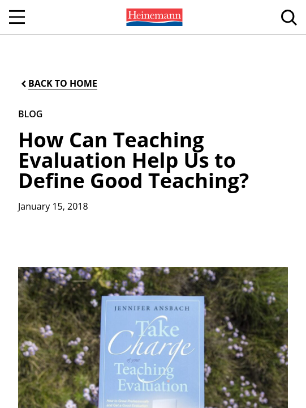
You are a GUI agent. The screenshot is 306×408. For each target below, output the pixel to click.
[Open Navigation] (17, 17)
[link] (153, 17)
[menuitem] (153, 17)
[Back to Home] (58, 83)
